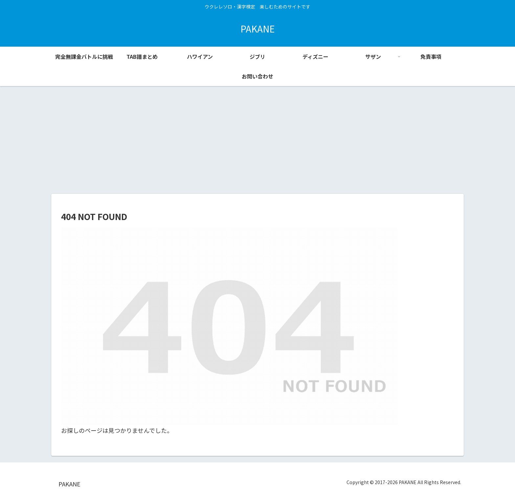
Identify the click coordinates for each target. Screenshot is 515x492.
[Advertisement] (257, 140)
